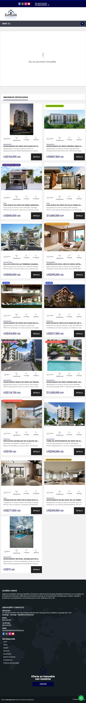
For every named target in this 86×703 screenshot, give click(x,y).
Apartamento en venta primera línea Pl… (64, 146)
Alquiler (5, 648)
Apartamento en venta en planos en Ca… (21, 323)
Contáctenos (7, 660)
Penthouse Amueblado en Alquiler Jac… (21, 441)
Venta (5, 645)
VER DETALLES (21, 119)
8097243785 (42, 3)
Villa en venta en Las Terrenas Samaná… (21, 264)
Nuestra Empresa (9, 657)
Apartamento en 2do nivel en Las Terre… (64, 500)
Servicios (6, 651)
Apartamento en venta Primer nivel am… (64, 382)
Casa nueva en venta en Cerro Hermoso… (21, 205)
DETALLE (36, 157)
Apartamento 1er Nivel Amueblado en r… (21, 559)
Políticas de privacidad (11, 663)
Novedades (7, 654)
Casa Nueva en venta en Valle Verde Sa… (64, 205)
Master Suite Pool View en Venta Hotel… (64, 264)
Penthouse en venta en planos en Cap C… (64, 323)
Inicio (5, 642)
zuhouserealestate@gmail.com (13, 630)
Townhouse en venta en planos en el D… (21, 500)
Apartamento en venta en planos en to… (21, 146)
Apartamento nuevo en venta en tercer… (21, 382)
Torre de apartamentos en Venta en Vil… (64, 441)
